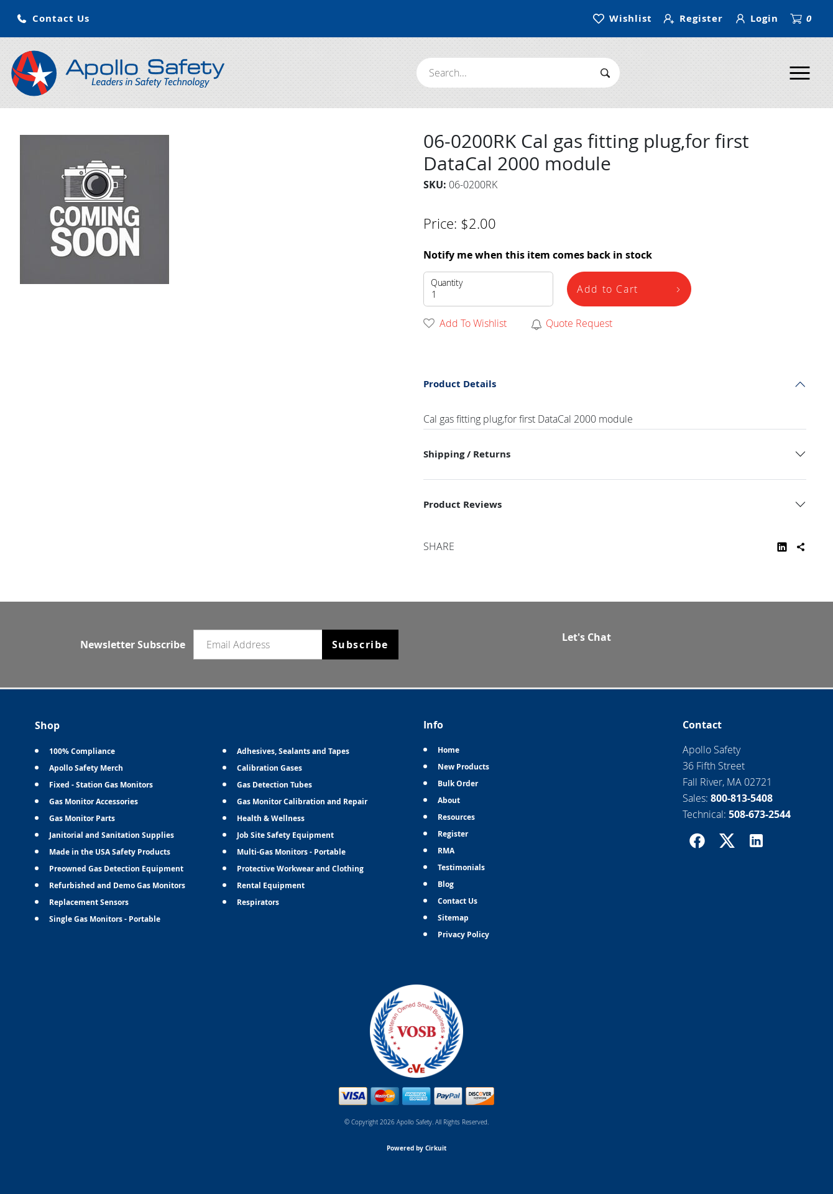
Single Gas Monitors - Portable (104, 919)
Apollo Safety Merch (86, 768)
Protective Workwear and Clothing (300, 868)
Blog (446, 884)
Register (453, 834)
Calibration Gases (269, 768)
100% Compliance (82, 751)
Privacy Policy (463, 934)
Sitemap (453, 917)
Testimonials (461, 867)
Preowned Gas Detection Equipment (116, 868)
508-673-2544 (760, 814)
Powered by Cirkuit (416, 1148)
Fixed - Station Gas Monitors (101, 784)
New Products (463, 766)
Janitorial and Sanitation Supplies (111, 835)
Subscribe (360, 644)
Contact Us (457, 901)
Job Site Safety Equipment (285, 835)
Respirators (258, 902)
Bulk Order (458, 783)
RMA (446, 850)
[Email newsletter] (260, 644)
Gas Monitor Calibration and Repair (302, 801)
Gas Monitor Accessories (93, 801)
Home (448, 750)
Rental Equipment (271, 885)
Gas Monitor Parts (82, 818)
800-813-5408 (742, 798)
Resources (456, 817)
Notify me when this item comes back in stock (537, 255)
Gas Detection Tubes (274, 784)
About (449, 800)
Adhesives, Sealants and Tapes (293, 751)
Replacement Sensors (89, 902)
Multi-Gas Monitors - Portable (291, 852)
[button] (53, 19)
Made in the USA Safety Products (109, 852)
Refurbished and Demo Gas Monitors (117, 885)
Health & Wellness (271, 818)
